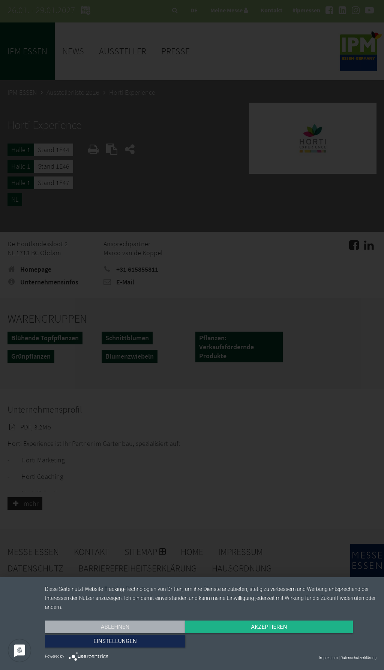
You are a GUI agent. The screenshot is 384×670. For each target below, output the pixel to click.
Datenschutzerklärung (358, 658)
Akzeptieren (211, 642)
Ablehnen (94, 642)
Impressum (328, 658)
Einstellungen (326, 642)
